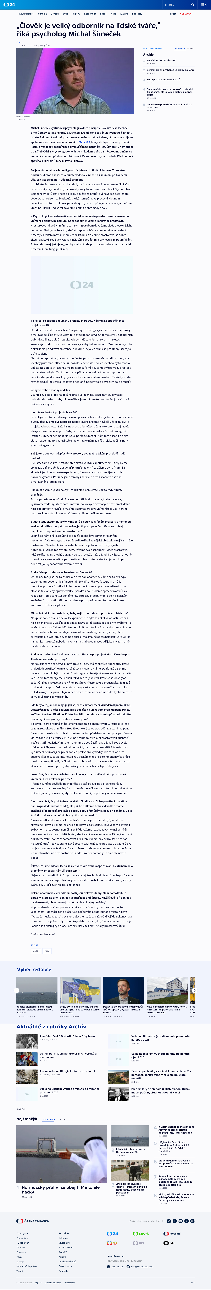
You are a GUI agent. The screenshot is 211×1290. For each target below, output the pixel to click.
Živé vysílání (22, 1238)
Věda (113, 13)
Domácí (55, 13)
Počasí (103, 13)
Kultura (124, 13)
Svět (65, 13)
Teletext (20, 1248)
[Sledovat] (186, 14)
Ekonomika (90, 13)
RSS (193, 1283)
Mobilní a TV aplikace (27, 1267)
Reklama (63, 1238)
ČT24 (18, 42)
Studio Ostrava (66, 1248)
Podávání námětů (67, 1262)
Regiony (76, 13)
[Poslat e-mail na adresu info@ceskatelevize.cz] (140, 1267)
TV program (22, 1234)
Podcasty (137, 13)
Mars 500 (84, 142)
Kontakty (63, 1271)
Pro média (64, 1234)
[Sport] (173, 14)
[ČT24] (9, 4)
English (38, 1283)
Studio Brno (65, 1243)
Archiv (36, 951)
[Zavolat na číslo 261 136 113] (115, 1267)
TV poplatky (22, 1243)
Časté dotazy (65, 1267)
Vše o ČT (20, 1271)
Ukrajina (42, 13)
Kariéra (62, 1257)
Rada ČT (63, 1253)
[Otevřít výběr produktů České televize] (204, 4)
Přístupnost (70, 1283)
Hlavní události (26, 13)
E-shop (20, 1262)
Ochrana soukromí (53, 1283)
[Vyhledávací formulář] (180, 4)
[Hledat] (193, 4)
